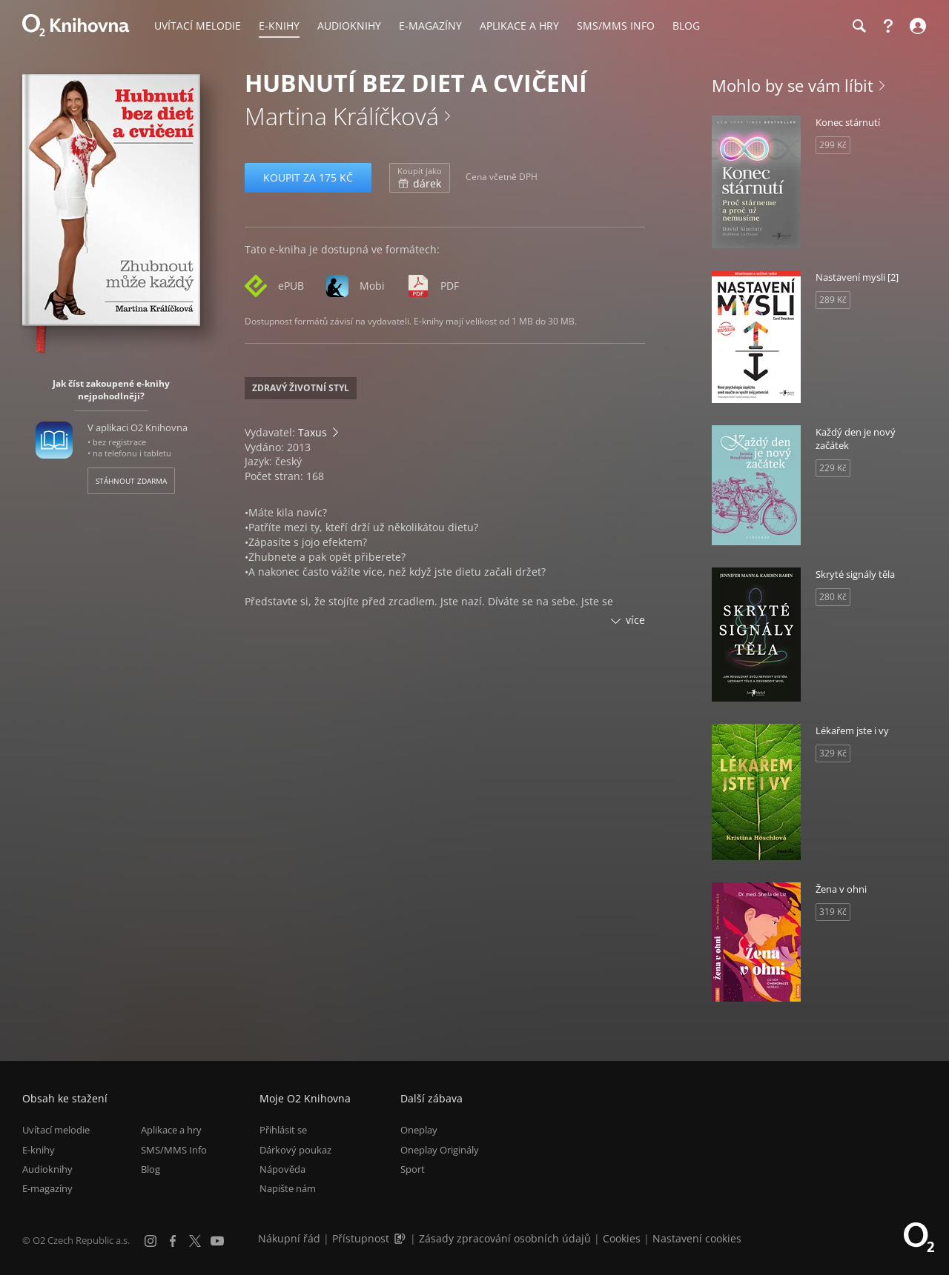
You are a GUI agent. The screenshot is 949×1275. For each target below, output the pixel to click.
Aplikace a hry (171, 1129)
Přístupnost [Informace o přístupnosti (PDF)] (360, 1238)
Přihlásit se (283, 1129)
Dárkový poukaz (295, 1149)
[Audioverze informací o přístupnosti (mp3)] (401, 1238)
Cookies (622, 1238)
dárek (419, 177)
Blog (150, 1169)
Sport (412, 1169)
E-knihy (38, 1149)
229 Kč (833, 468)
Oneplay (418, 1129)
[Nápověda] (888, 26)
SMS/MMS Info (174, 1149)
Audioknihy (47, 1169)
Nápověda (282, 1169)
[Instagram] (150, 1241)
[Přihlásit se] (916, 26)
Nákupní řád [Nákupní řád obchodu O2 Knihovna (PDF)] (289, 1238)
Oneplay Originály (439, 1149)
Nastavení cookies (696, 1238)
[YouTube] (217, 1241)
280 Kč (833, 596)
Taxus (312, 432)
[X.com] (195, 1241)
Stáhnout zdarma (131, 481)
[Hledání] (858, 26)
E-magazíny (47, 1188)
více (635, 620)
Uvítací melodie (56, 1129)
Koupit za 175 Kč (308, 177)
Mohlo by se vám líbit (792, 85)
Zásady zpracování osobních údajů (505, 1238)
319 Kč (833, 911)
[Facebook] (173, 1241)
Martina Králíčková (342, 116)
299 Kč (833, 145)
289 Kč (833, 299)
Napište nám (287, 1188)
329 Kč (833, 753)
